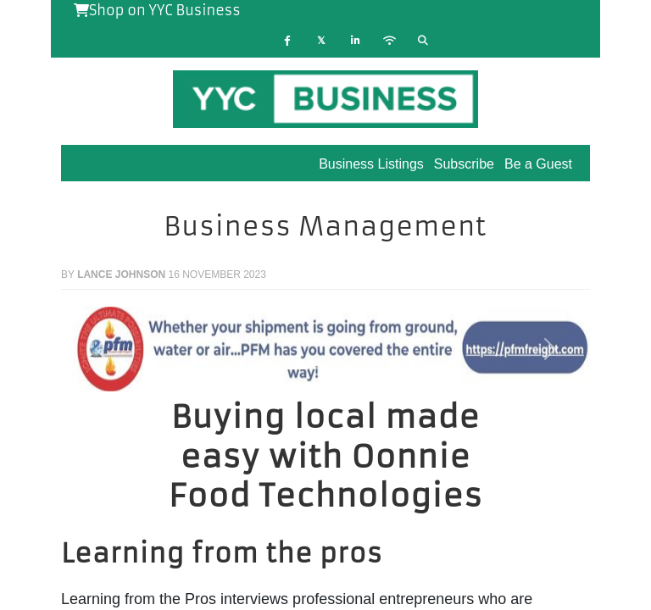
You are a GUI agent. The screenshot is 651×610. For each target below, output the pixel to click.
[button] (101, 349)
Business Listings (371, 164)
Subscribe (464, 164)
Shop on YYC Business (157, 10)
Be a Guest (538, 164)
